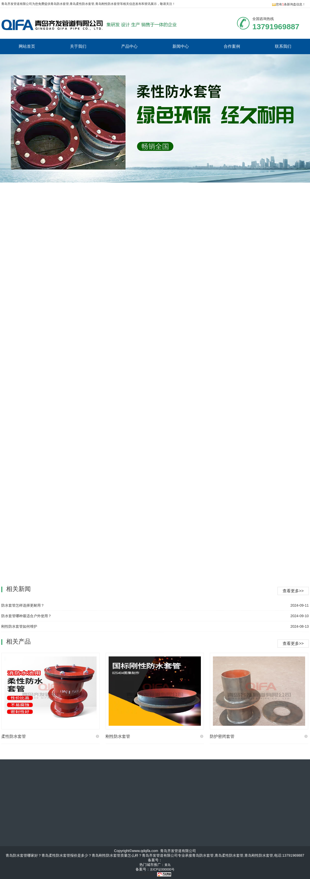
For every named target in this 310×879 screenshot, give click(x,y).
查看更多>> (293, 643)
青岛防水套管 (59, 4)
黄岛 (167, 865)
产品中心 (129, 46)
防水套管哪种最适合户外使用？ (26, 616)
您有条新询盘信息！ (288, 4)
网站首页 (27, 46)
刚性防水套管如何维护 (19, 626)
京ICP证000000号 (162, 869)
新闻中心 (180, 46)
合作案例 (232, 46)
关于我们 (78, 46)
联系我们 (283, 46)
